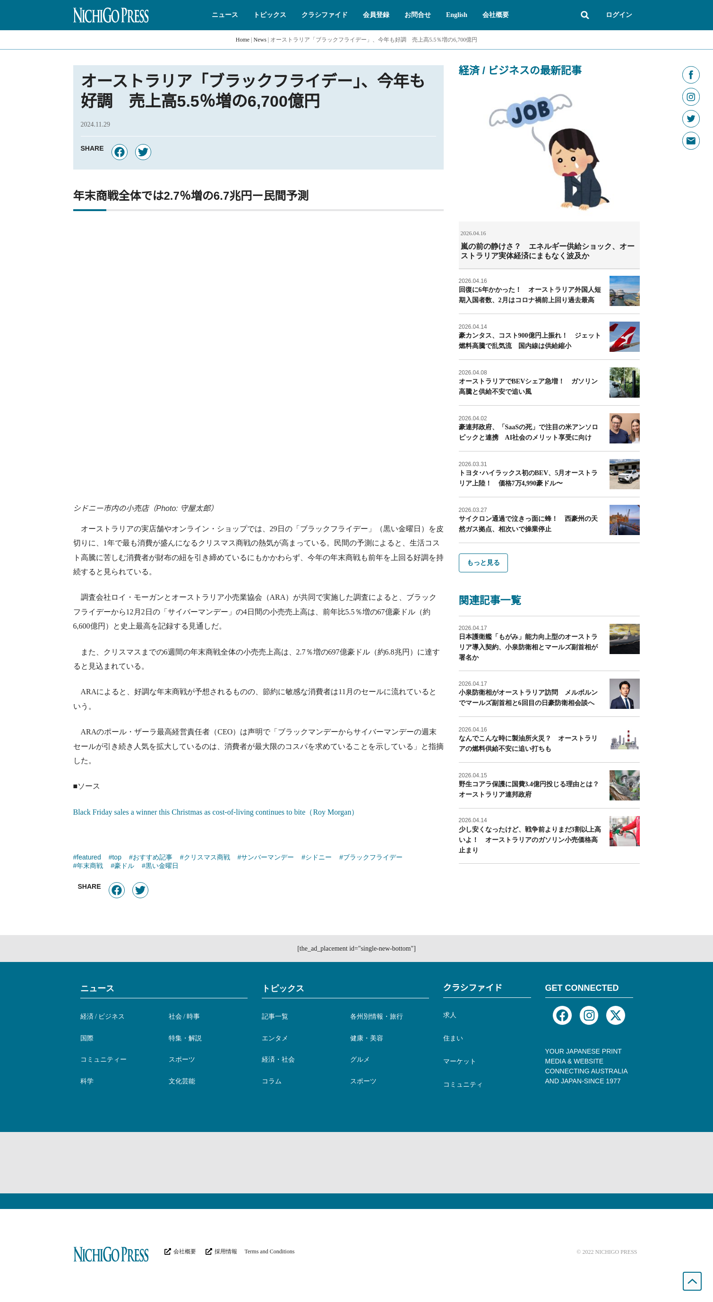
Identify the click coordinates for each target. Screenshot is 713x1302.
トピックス (283, 988)
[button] (225, 15)
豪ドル (124, 866)
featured (89, 858)
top (116, 858)
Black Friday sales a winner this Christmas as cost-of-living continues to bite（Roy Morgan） (216, 812)
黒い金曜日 (162, 866)
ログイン (619, 14)
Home (242, 39)
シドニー (318, 858)
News (260, 39)
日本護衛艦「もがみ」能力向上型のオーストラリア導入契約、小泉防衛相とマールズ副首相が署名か (528, 647)
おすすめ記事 (152, 858)
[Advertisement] (357, 1162)
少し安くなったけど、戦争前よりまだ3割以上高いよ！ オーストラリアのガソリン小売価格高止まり (530, 839)
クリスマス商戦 (207, 858)
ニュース (97, 988)
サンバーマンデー (267, 858)
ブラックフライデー (373, 858)
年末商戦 (90, 866)
